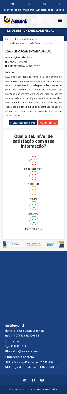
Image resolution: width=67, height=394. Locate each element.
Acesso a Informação (26, 39)
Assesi (20, 389)
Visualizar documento (23, 123)
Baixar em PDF (48, 123)
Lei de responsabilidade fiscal (24, 43)
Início (8, 39)
